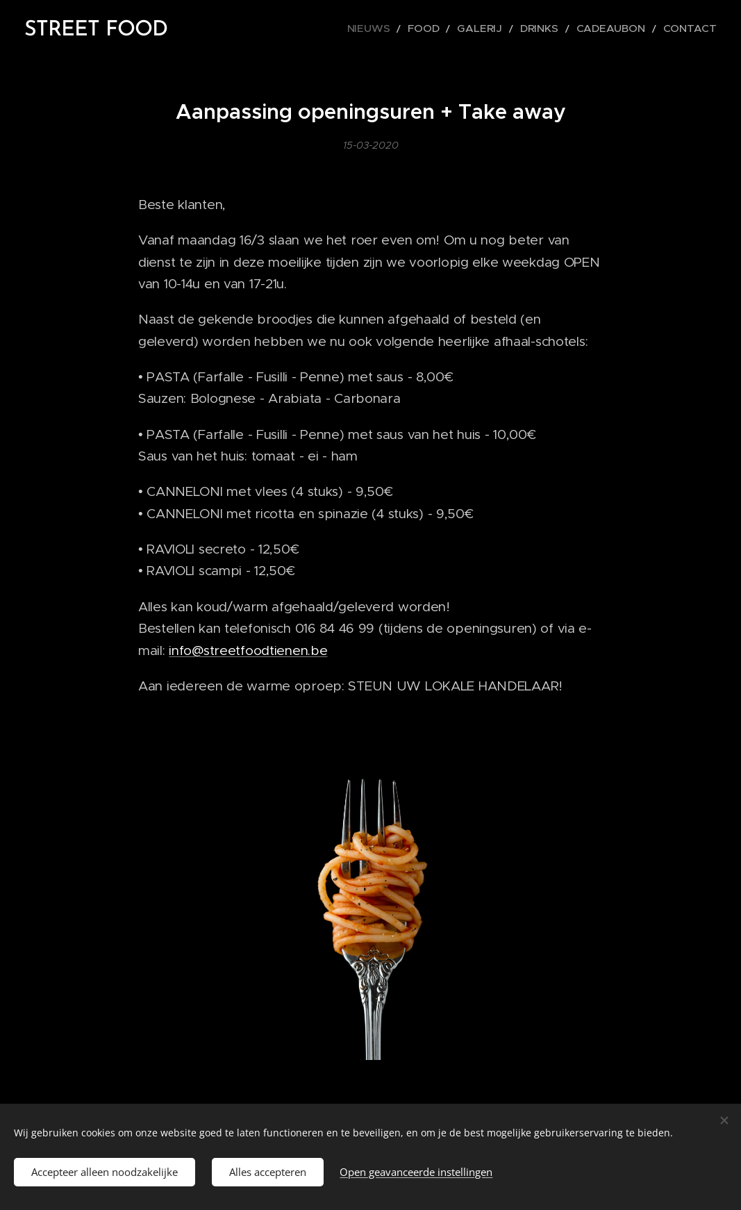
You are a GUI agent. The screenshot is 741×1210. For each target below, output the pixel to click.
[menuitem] (408, 28)
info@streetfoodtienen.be (248, 650)
